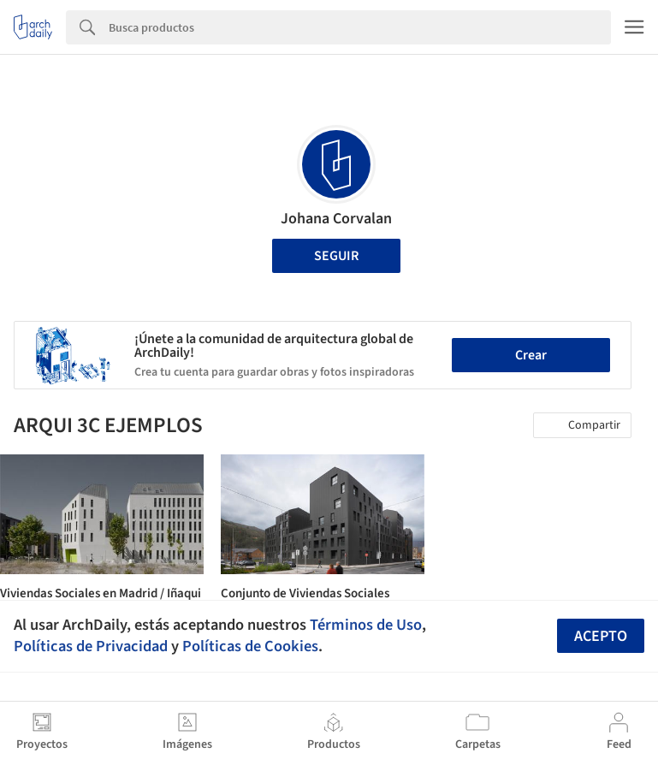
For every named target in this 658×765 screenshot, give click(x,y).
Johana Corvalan (336, 218)
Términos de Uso (366, 625)
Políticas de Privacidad (91, 646)
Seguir (336, 255)
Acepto (600, 636)
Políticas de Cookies (250, 646)
